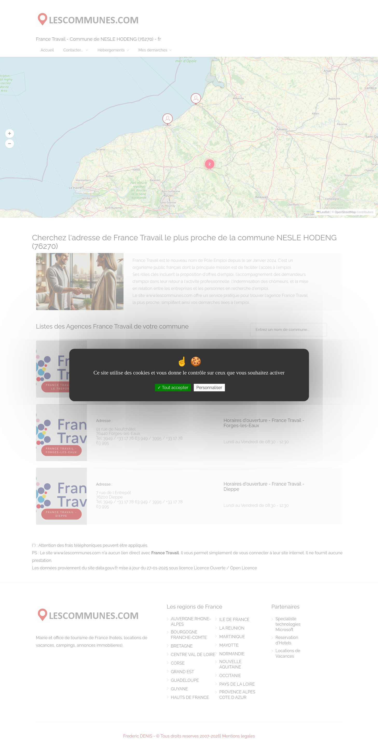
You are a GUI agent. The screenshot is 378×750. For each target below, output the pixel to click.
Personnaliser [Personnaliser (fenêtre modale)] (209, 387)
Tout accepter (172, 387)
